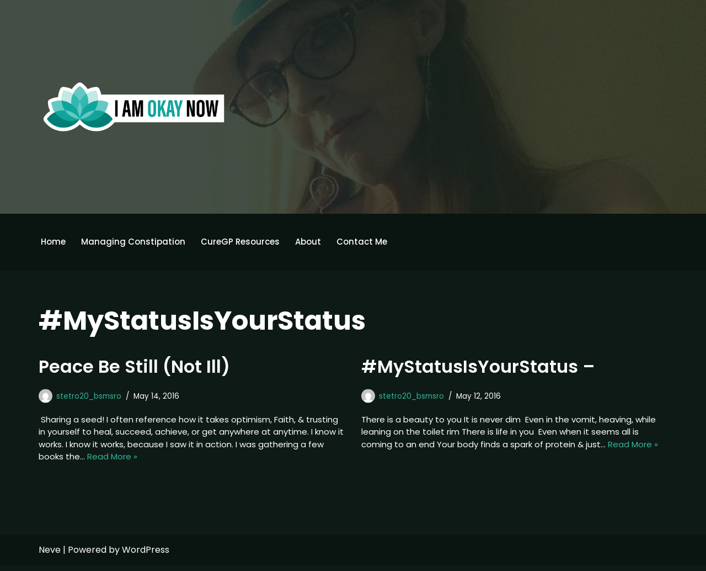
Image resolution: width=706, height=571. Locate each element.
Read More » (205, 462)
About (317, 242)
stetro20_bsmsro (91, 397)
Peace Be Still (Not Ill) (134, 367)
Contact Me (373, 242)
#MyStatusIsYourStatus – (478, 367)
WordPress (145, 555)
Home (54, 242)
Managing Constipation (136, 242)
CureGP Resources (246, 242)
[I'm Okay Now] (134, 107)
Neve (50, 555)
